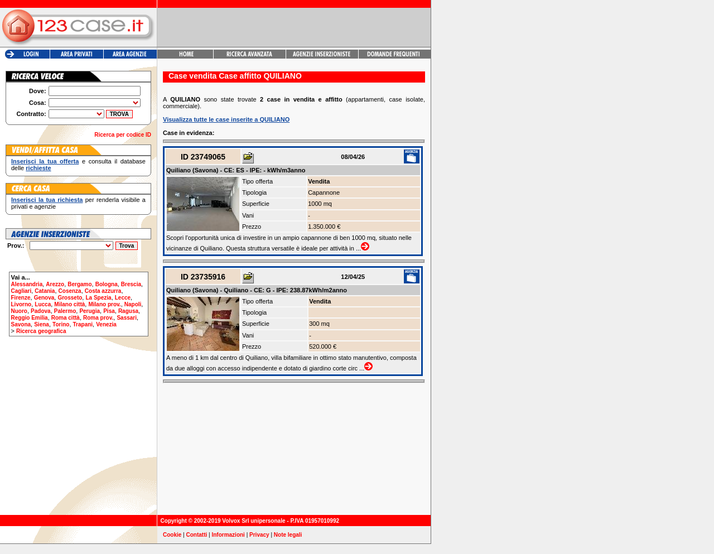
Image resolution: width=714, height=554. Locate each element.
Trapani (83, 324)
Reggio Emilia (29, 318)
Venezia (106, 324)
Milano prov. (104, 304)
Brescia (131, 284)
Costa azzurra (103, 291)
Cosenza (70, 291)
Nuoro (19, 311)
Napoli (133, 304)
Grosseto (69, 298)
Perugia (89, 311)
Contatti (197, 535)
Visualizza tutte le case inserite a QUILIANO (226, 119)
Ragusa (128, 311)
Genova (44, 298)
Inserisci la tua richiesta (47, 199)
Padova (41, 311)
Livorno (21, 304)
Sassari (127, 318)
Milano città (69, 304)
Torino (60, 324)
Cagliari (21, 291)
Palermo (65, 311)
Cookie (172, 535)
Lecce (123, 298)
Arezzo (55, 284)
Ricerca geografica (41, 331)
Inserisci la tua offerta (45, 161)
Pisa (109, 311)
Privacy (259, 535)
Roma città (65, 318)
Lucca (43, 304)
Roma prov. (98, 318)
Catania (45, 291)
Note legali (288, 535)
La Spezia (98, 298)
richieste (38, 168)
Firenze (21, 298)
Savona (21, 324)
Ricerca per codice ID (122, 135)
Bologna (106, 284)
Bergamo (79, 284)
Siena (41, 324)
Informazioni (227, 535)
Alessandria (27, 284)
